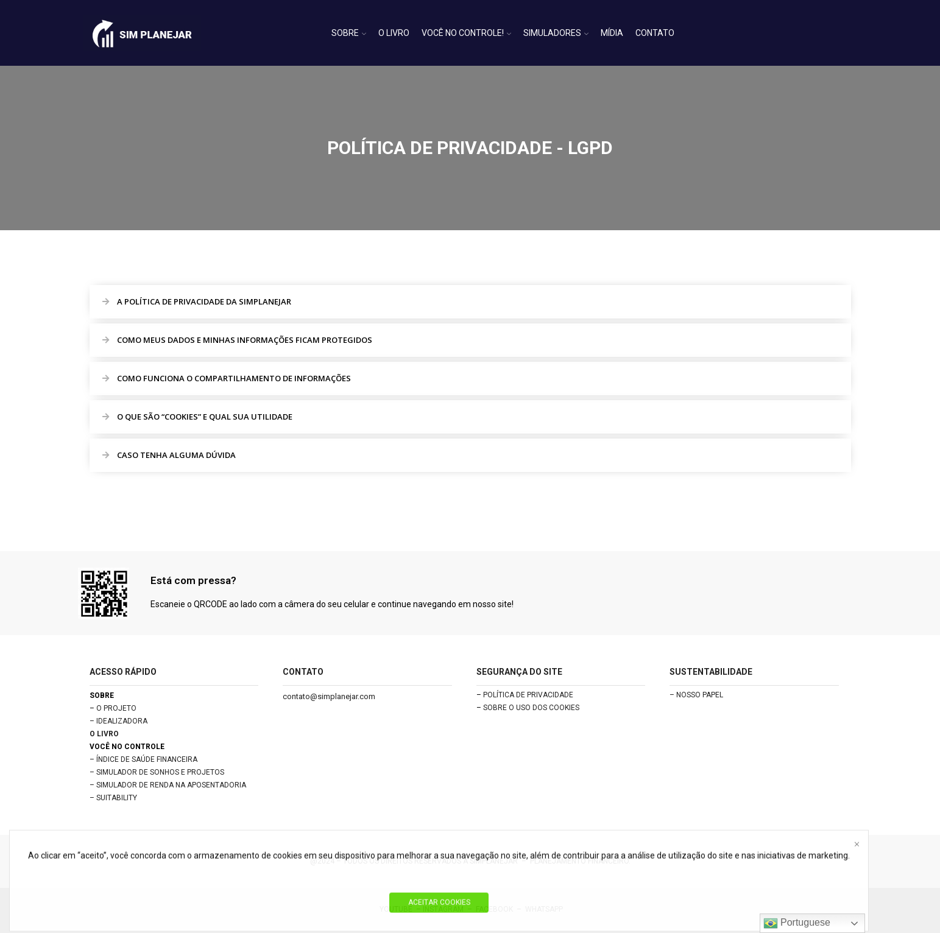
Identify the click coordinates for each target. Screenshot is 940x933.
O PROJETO (116, 708)
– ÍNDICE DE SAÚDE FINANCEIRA (143, 759)
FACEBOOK (494, 909)
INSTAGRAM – (449, 909)
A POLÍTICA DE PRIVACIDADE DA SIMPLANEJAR (204, 301)
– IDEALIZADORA (118, 721)
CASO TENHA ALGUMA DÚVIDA (176, 454)
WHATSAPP (544, 909)
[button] (470, 302)
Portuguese (796, 923)
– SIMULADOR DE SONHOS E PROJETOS (157, 772)
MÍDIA (612, 33)
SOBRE (348, 33)
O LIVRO (393, 33)
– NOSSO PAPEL (696, 695)
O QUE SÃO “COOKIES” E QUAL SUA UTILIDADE (204, 416)
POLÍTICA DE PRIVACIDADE (528, 695)
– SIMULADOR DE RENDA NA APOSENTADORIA (168, 785)
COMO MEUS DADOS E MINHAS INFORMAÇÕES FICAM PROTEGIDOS (244, 339)
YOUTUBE (396, 909)
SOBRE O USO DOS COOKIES (531, 707)
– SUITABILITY (113, 798)
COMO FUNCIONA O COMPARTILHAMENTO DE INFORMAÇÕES (234, 378)
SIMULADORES (555, 33)
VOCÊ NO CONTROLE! (466, 33)
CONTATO (654, 33)
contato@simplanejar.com (329, 696)
